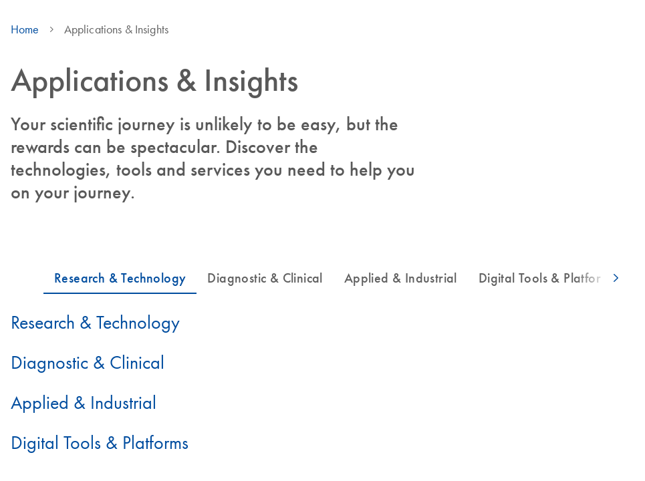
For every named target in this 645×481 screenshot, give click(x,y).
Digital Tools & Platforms (99, 442)
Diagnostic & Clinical (87, 362)
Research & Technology (95, 322)
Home (25, 29)
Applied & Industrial (83, 402)
